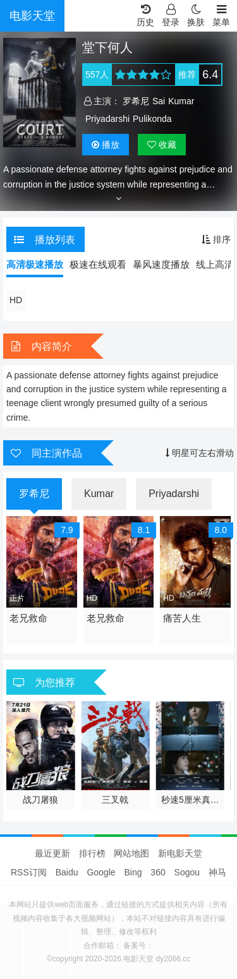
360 (157, 872)
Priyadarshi (107, 119)
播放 (105, 145)
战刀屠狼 (40, 800)
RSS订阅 (29, 872)
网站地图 (131, 853)
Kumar (181, 101)
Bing (133, 872)
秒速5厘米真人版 (190, 800)
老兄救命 (28, 618)
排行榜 (92, 853)
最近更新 (52, 853)
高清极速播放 (34, 264)
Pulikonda (152, 119)
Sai (158, 101)
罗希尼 (136, 101)
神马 (217, 872)
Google (101, 872)
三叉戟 (115, 800)
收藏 (161, 145)
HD (15, 300)
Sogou (187, 872)
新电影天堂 (180, 853)
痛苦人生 (182, 618)
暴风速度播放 (161, 264)
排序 (216, 239)
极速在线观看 (98, 264)
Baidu (67, 872)
